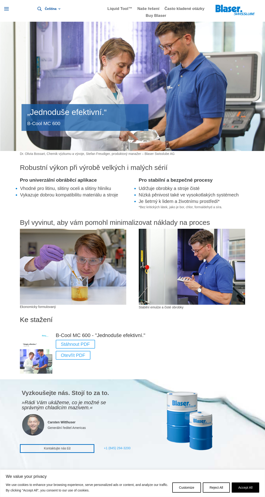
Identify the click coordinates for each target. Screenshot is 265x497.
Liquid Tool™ (120, 9)
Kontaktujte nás (55, 448)
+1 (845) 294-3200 (117, 448)
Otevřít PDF (73, 355)
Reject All (216, 487)
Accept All (245, 487)
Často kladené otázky (184, 9)
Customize (186, 487)
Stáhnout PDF (75, 344)
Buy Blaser (156, 16)
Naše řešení (148, 9)
